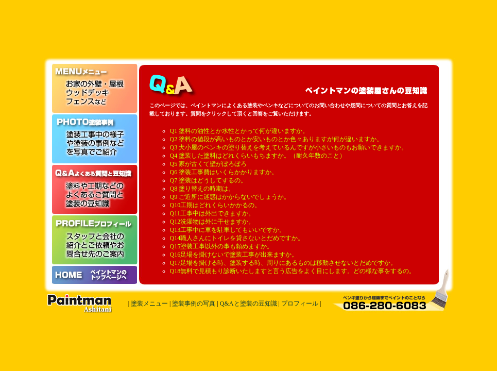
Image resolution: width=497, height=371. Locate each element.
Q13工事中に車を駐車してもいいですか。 (228, 229)
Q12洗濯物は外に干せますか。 (212, 221)
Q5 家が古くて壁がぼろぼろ (208, 163)
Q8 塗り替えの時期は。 (202, 188)
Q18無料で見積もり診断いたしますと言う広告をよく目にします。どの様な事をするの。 (293, 271)
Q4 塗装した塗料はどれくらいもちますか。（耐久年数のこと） (258, 155)
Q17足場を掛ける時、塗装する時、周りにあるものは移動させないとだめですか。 (283, 262)
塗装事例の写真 (193, 303)
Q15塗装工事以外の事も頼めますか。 (221, 246)
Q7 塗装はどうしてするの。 (208, 180)
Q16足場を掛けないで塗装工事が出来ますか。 (234, 254)
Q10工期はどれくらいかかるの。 (215, 205)
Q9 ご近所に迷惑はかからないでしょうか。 (230, 196)
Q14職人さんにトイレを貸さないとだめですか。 (237, 238)
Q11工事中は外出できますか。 (212, 213)
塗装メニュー (149, 303)
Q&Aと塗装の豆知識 (248, 303)
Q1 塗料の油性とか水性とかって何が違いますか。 (239, 130)
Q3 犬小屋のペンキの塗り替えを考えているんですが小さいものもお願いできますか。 (289, 147)
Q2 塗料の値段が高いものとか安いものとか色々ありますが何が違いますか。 (276, 139)
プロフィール (299, 303)
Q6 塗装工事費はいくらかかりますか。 (224, 172)
